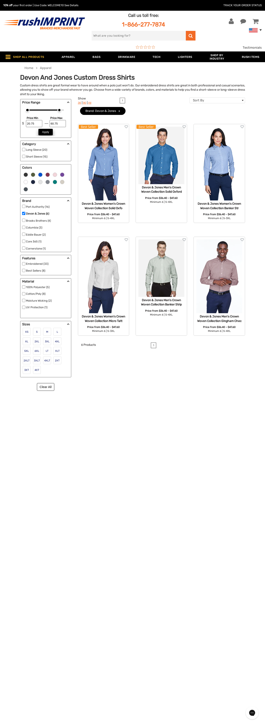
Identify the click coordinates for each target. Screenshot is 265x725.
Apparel (77, 610)
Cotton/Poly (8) (35, 293)
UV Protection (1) (36, 307)
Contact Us (17, 610)
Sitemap (142, 663)
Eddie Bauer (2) (36, 234)
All (89, 102)
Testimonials (252, 48)
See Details (71, 5)
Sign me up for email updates (227, 621)
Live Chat (17, 617)
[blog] (216, 648)
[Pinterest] (223, 648)
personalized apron (41, 453)
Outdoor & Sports (84, 643)
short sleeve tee (92, 419)
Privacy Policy (146, 649)
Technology (79, 636)
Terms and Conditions (152, 643)
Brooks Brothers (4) (38, 220)
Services (142, 623)
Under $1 (77, 676)
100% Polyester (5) (38, 287)
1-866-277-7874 (143, 24)
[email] (226, 612)
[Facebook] (203, 648)
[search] (139, 36)
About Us (143, 610)
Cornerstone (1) (36, 248)
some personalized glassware (80, 463)
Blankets (77, 663)
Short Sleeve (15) (36, 156)
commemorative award (34, 467)
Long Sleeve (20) (36, 149)
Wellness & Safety (84, 649)
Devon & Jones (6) (37, 213)
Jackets (77, 617)
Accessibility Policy (150, 656)
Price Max (56, 118)
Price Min (32, 118)
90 (84, 102)
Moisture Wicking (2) (39, 300)
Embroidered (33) (37, 263)
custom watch (45, 463)
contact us (181, 458)
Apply (45, 132)
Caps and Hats (82, 669)
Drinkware (78, 630)
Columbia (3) (34, 227)
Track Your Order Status (242, 5)
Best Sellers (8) (35, 270)
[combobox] (217, 100)
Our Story (143, 617)
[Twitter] (210, 648)
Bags (75, 623)
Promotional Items (85, 656)
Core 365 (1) (33, 241)
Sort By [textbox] (198, 100)
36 (79, 102)
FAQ (139, 630)
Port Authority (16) (38, 206)
